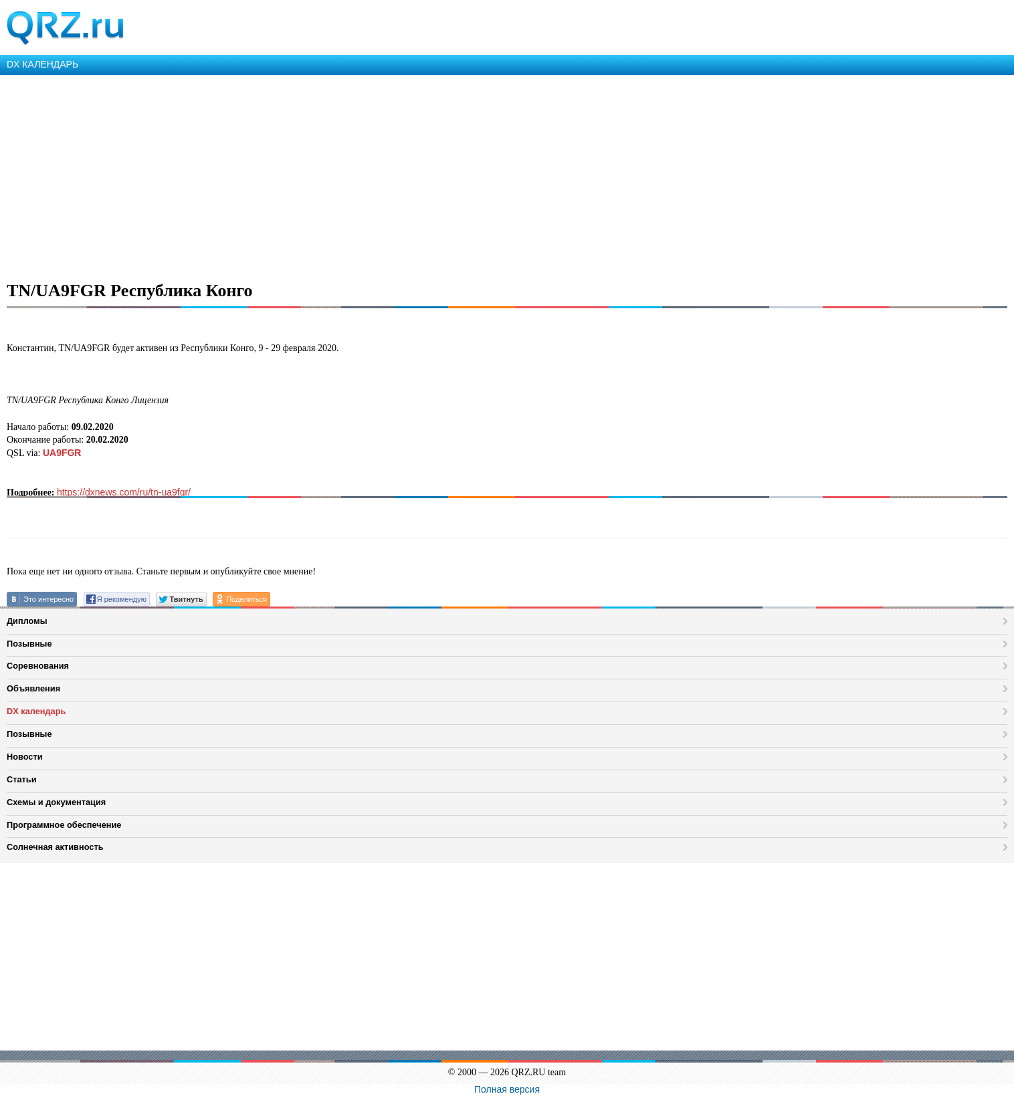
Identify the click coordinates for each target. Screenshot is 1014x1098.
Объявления (33, 688)
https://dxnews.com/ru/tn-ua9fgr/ (124, 492)
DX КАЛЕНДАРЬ (42, 64)
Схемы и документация (56, 802)
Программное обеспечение (64, 825)
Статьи (22, 779)
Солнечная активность (55, 847)
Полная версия (507, 1089)
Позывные (29, 644)
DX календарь (36, 711)
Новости (25, 757)
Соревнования (38, 666)
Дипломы (27, 621)
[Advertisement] (401, 175)
